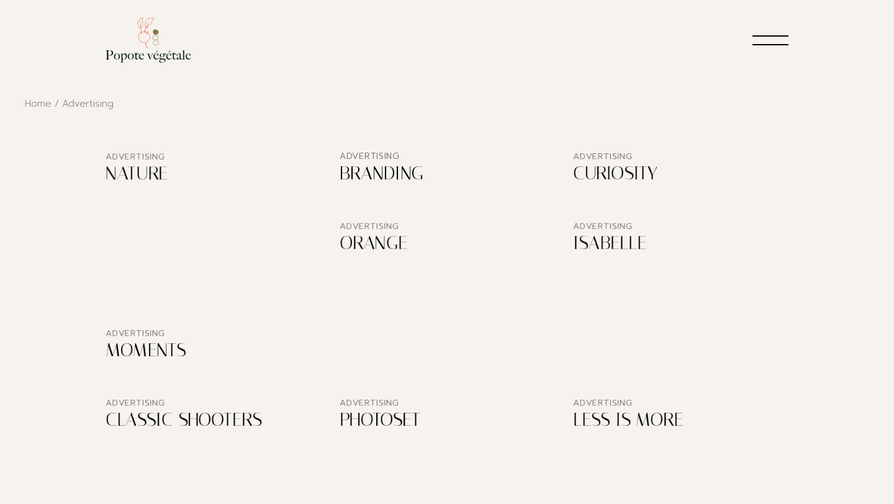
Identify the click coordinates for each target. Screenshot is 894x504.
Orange (373, 244)
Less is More (628, 420)
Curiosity (615, 174)
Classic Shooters (183, 420)
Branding (381, 173)
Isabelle (609, 244)
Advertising (136, 157)
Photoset (380, 420)
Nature (137, 174)
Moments (146, 351)
